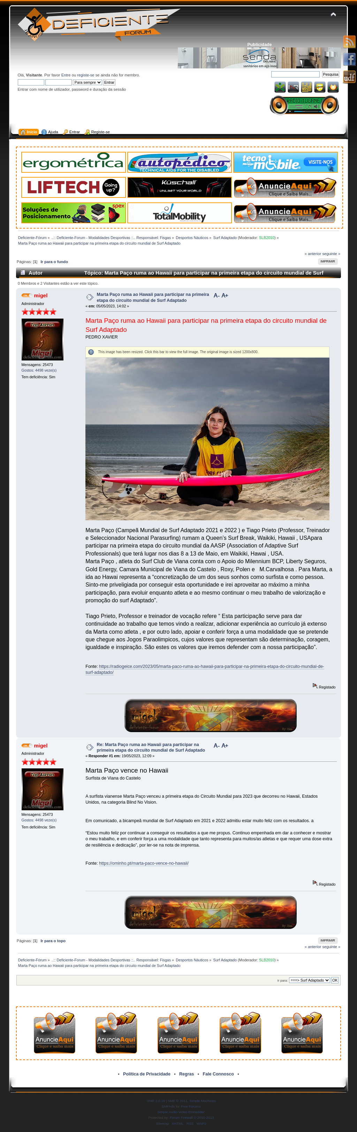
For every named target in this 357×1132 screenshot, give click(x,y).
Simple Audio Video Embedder (180, 1112)
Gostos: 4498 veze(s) (39, 370)
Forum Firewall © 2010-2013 (192, 1117)
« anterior (313, 254)
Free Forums (190, 1106)
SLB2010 (266, 238)
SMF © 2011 (178, 1101)
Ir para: (283, 980)
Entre (66, 75)
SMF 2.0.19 (156, 1101)
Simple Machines (202, 1101)
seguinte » (331, 254)
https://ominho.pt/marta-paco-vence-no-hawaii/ (144, 863)
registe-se (85, 75)
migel (40, 295)
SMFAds (168, 1106)
